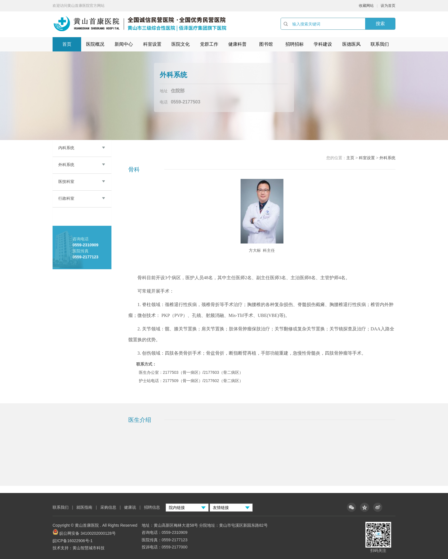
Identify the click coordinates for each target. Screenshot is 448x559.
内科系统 (66, 147)
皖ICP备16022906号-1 (73, 540)
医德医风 (351, 44)
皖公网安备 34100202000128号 (87, 533)
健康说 (130, 507)
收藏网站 (366, 5)
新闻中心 (124, 44)
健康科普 (237, 44)
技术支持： (63, 548)
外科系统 (66, 164)
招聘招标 (294, 44)
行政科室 (66, 198)
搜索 (380, 23)
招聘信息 (152, 507)
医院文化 (180, 44)
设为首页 (388, 5)
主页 (350, 157)
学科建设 (323, 44)
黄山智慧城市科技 (89, 548)
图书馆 (266, 44)
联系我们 (380, 44)
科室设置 (152, 44)
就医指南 (84, 507)
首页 (66, 44)
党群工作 (209, 44)
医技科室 (66, 181)
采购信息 (108, 507)
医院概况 (95, 44)
